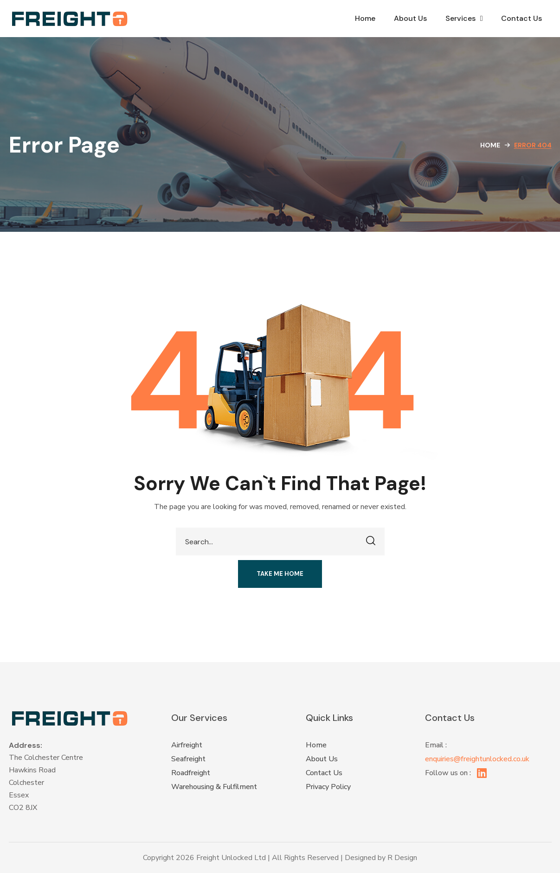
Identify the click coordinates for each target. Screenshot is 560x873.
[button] (280, 574)
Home (365, 18)
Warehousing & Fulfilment (214, 787)
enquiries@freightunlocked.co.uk (477, 759)
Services (464, 18)
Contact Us (521, 18)
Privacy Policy (328, 787)
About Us (410, 18)
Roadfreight (190, 773)
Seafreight (188, 759)
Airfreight (186, 745)
